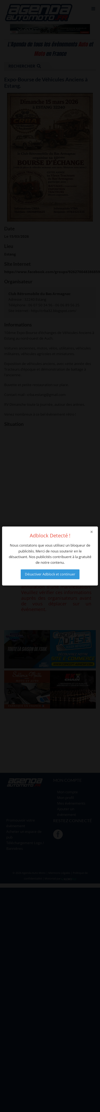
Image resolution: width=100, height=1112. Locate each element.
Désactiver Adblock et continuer (50, 574)
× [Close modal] (91, 532)
